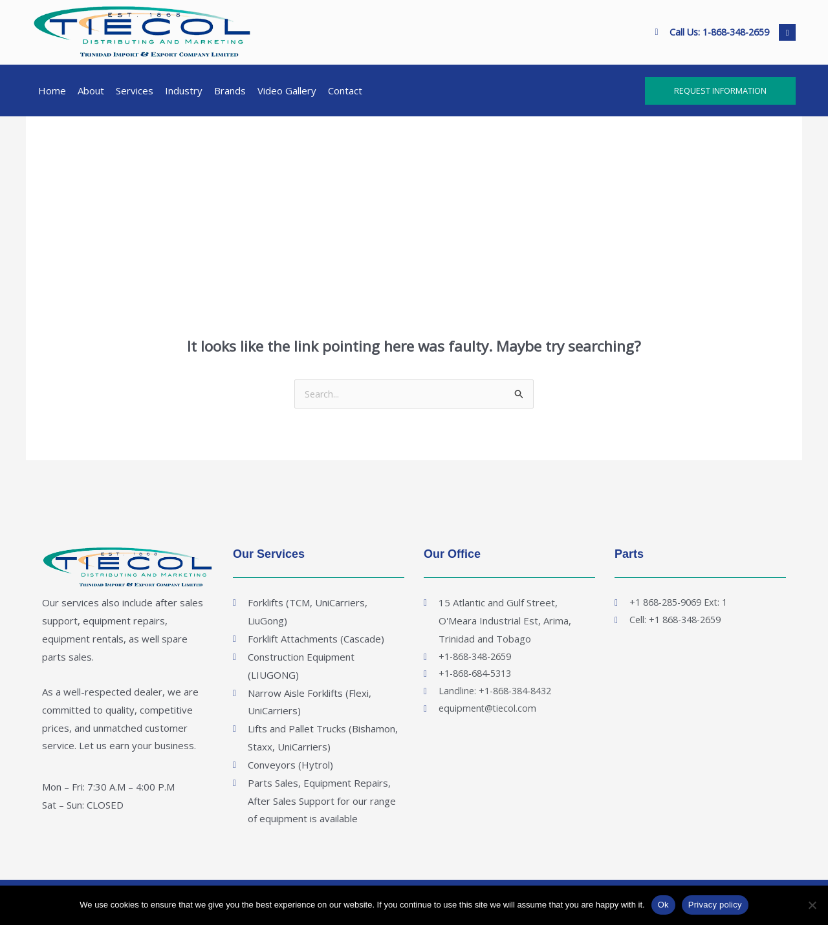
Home (52, 90)
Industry (183, 90)
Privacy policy (715, 904)
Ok (663, 904)
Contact (345, 90)
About (91, 90)
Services (134, 90)
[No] (811, 904)
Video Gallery (286, 90)
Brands (230, 90)
